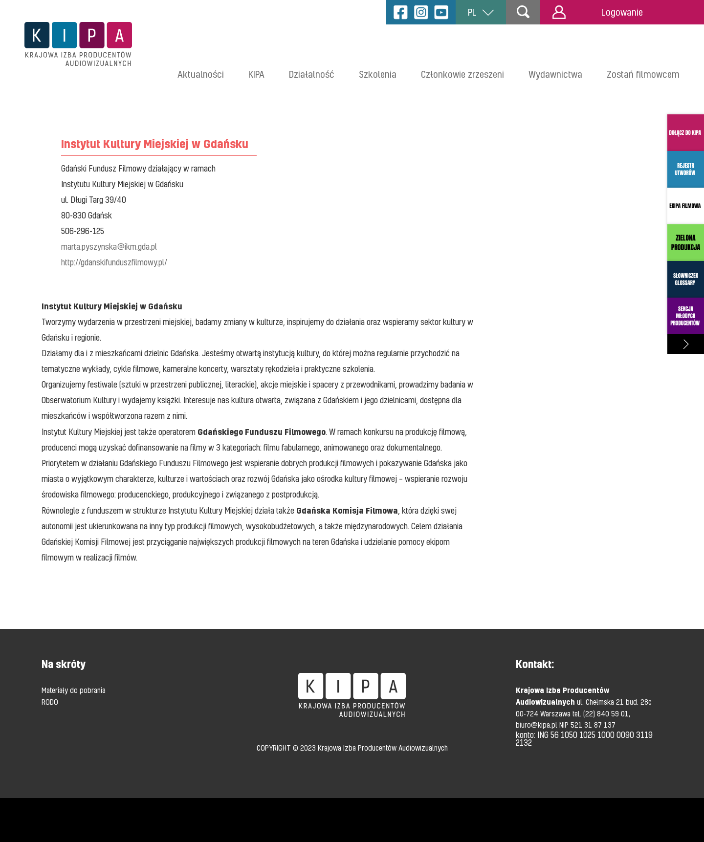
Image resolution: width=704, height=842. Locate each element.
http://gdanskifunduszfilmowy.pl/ (114, 262)
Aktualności (200, 74)
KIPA (256, 74)
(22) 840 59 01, (606, 713)
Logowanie (597, 12)
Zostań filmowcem (643, 74)
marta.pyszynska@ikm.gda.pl (109, 246)
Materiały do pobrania (74, 690)
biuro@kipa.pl (537, 724)
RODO (50, 701)
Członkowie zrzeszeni (462, 74)
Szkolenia (377, 74)
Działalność (311, 74)
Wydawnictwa (555, 74)
